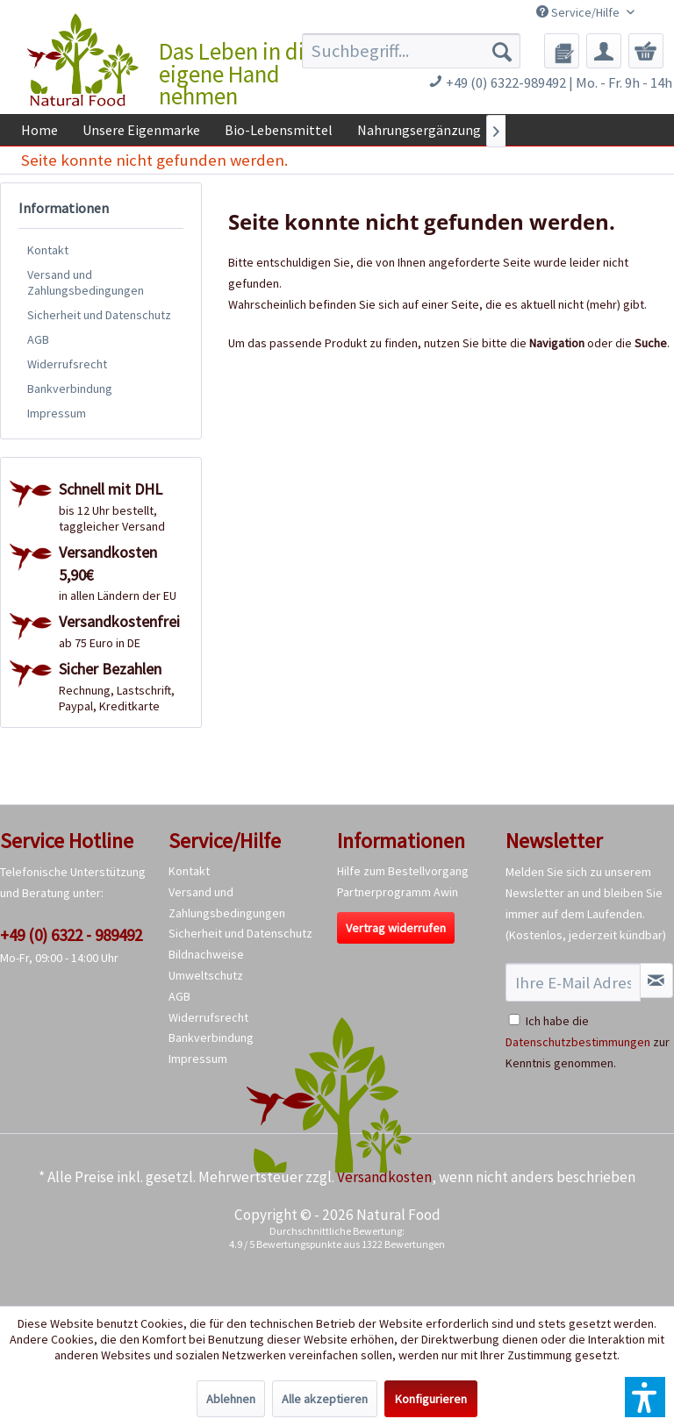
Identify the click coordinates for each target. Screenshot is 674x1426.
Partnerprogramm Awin (397, 892)
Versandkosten (384, 1177)
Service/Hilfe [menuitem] (579, 12)
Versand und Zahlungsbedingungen (85, 282)
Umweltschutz (205, 975)
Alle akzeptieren (325, 1399)
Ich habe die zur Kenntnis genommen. (588, 1042)
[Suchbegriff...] (411, 50)
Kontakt (47, 250)
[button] (645, 1397)
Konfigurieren (431, 1399)
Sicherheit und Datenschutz (99, 315)
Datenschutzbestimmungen (578, 1042)
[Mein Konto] (603, 50)
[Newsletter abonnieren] (656, 980)
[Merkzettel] (561, 50)
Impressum (56, 413)
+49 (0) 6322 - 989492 (71, 934)
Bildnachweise (206, 954)
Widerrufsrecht (67, 364)
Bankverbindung (69, 388)
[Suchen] (502, 50)
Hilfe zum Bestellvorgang (403, 871)
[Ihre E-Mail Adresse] (573, 982)
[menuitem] (411, 50)
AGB (38, 339)
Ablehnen (230, 1399)
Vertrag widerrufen (396, 928)
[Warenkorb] (645, 50)
